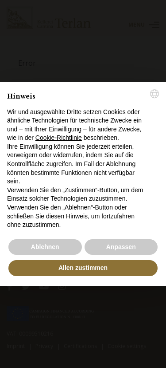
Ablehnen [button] (45, 246)
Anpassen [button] (121, 246)
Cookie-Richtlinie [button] (58, 137)
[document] (83, 159)
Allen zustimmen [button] (83, 267)
